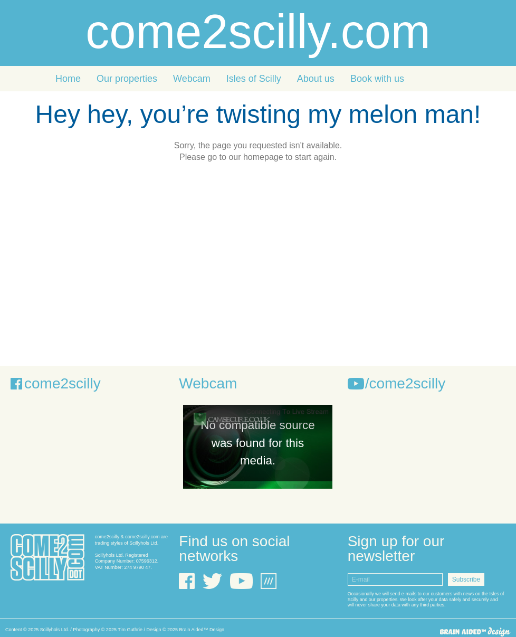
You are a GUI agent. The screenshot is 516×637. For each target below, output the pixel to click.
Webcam (192, 78)
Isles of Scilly (253, 78)
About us (316, 78)
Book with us (377, 78)
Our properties (127, 78)
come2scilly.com (257, 31)
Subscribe (466, 579)
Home (68, 78)
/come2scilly (405, 383)
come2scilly (62, 383)
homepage (263, 157)
